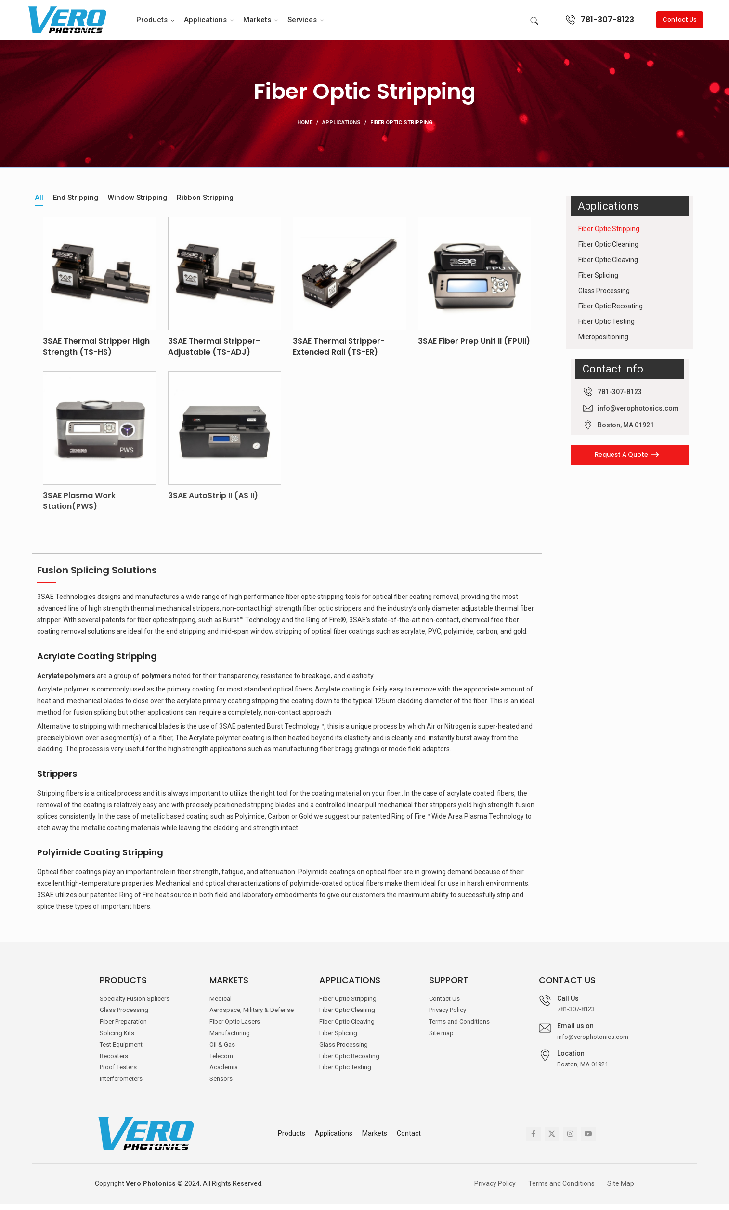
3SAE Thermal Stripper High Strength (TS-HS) (96, 353)
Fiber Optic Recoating (610, 312)
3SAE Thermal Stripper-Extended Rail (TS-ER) (339, 353)
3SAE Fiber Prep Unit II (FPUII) (474, 347)
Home (304, 129)
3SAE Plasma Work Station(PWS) (79, 507)
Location (571, 1060)
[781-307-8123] (570, 22)
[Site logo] (66, 22)
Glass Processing (604, 297)
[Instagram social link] (570, 1140)
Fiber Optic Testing (606, 328)
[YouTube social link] (588, 1140)
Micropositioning (603, 343)
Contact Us (680, 22)
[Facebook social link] (533, 1140)
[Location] (545, 1061)
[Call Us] (545, 1006)
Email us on (575, 1032)
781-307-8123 (607, 22)
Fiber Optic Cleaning (608, 250)
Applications (341, 129)
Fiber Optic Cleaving (608, 266)
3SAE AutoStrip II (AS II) (213, 501)
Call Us (568, 1005)
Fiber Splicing (598, 281)
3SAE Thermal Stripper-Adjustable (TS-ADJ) (214, 353)
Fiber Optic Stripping (608, 235)
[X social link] (552, 1140)
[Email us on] (545, 1034)
